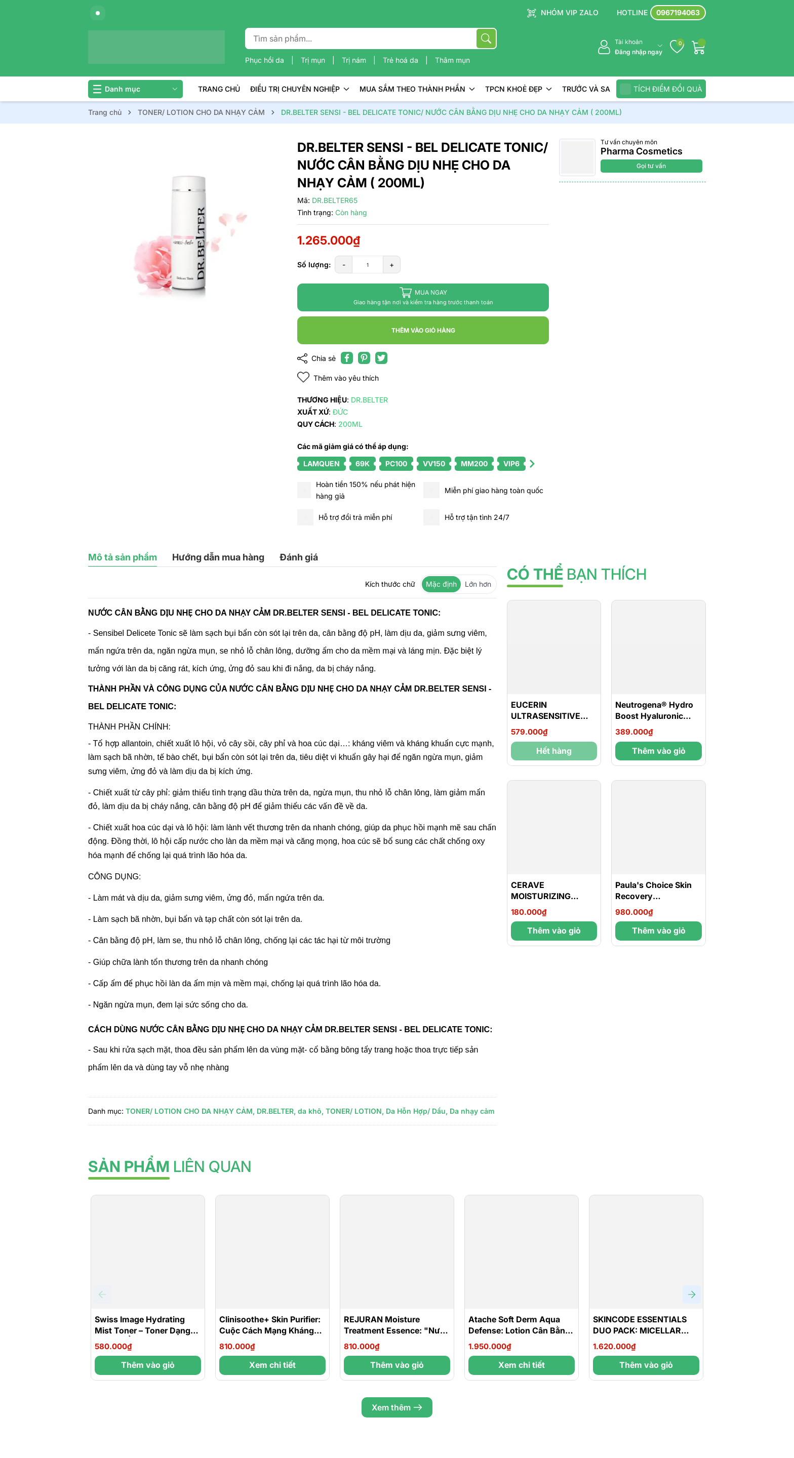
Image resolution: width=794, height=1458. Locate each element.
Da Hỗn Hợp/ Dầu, (417, 1111)
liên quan (170, 1166)
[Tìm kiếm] (486, 38)
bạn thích (577, 574)
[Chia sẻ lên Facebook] (347, 358)
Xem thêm (397, 1407)
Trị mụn (314, 60)
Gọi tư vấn (651, 166)
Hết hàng (554, 751)
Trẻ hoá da (401, 60)
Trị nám (355, 60)
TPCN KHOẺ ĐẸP (518, 89)
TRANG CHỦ (219, 89)
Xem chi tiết (272, 1365)
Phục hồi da (265, 60)
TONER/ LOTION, (355, 1111)
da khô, (311, 1111)
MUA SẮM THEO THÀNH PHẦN (417, 89)
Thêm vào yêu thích (338, 377)
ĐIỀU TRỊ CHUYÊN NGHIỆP (299, 89)
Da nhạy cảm (472, 1111)
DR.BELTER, (276, 1111)
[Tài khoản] (629, 47)
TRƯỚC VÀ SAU (588, 89)
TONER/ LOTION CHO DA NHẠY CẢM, (190, 1111)
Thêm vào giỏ (659, 751)
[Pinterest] (364, 358)
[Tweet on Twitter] (381, 358)
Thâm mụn (452, 60)
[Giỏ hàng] (699, 47)
